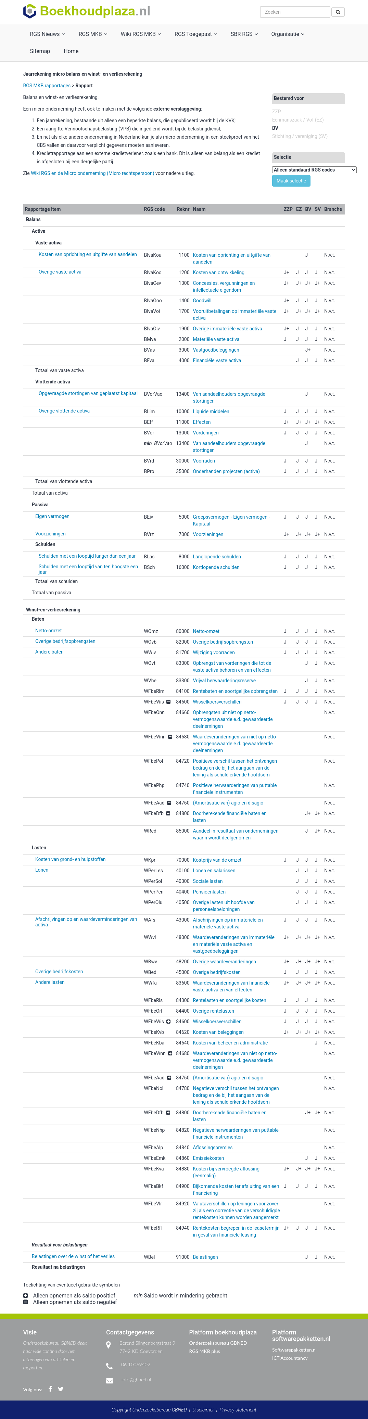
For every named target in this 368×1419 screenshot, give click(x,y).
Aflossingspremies (213, 1147)
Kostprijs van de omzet (217, 860)
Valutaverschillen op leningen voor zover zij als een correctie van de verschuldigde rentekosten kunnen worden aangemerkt (236, 1210)
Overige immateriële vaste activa (227, 328)
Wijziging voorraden (214, 652)
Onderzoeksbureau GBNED (218, 1343)
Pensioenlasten (209, 892)
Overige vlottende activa (64, 411)
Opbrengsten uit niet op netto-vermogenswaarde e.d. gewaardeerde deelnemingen (233, 719)
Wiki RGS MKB (141, 34)
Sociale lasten (208, 881)
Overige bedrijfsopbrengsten (65, 641)
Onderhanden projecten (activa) (226, 471)
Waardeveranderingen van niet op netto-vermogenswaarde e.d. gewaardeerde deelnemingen (235, 743)
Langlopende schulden (217, 556)
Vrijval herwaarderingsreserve (224, 680)
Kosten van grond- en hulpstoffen (70, 859)
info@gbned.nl (136, 1379)
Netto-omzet (48, 630)
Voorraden (204, 461)
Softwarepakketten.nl (294, 1350)
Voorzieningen (50, 533)
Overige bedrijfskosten (59, 971)
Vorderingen (206, 432)
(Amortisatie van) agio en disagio (228, 803)
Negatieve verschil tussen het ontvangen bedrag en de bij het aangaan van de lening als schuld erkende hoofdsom (236, 1095)
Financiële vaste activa (217, 360)
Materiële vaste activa (216, 339)
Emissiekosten (208, 1158)
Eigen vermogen (52, 516)
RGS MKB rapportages (47, 85)
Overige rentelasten (213, 1011)
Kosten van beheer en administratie (230, 1043)
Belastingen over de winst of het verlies (73, 1256)
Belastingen (205, 1257)
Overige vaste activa (60, 272)
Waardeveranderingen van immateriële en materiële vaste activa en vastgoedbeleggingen (234, 944)
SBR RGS (244, 34)
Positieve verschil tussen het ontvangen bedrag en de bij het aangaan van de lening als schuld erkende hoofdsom (235, 767)
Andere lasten (50, 982)
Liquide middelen (211, 411)
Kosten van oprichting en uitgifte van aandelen (88, 254)
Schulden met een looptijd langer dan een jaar (87, 556)
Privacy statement (238, 1409)
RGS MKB (93, 34)
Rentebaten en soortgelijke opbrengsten (235, 691)
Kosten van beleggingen (218, 1032)
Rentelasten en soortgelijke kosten (229, 1000)
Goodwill (202, 300)
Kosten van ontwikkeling (219, 272)
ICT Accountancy (290, 1358)
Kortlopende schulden (216, 567)
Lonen (41, 870)
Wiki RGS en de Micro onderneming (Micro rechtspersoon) (92, 173)
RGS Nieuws (47, 34)
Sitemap (40, 51)
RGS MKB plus (204, 1351)
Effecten (202, 422)
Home (71, 51)
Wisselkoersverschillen (217, 702)
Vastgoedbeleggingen (216, 350)
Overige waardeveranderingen (224, 961)
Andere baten (49, 652)
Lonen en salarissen (214, 870)
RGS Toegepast (196, 34)
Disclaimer (203, 1409)
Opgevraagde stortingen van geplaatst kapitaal (88, 393)
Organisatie (287, 34)
